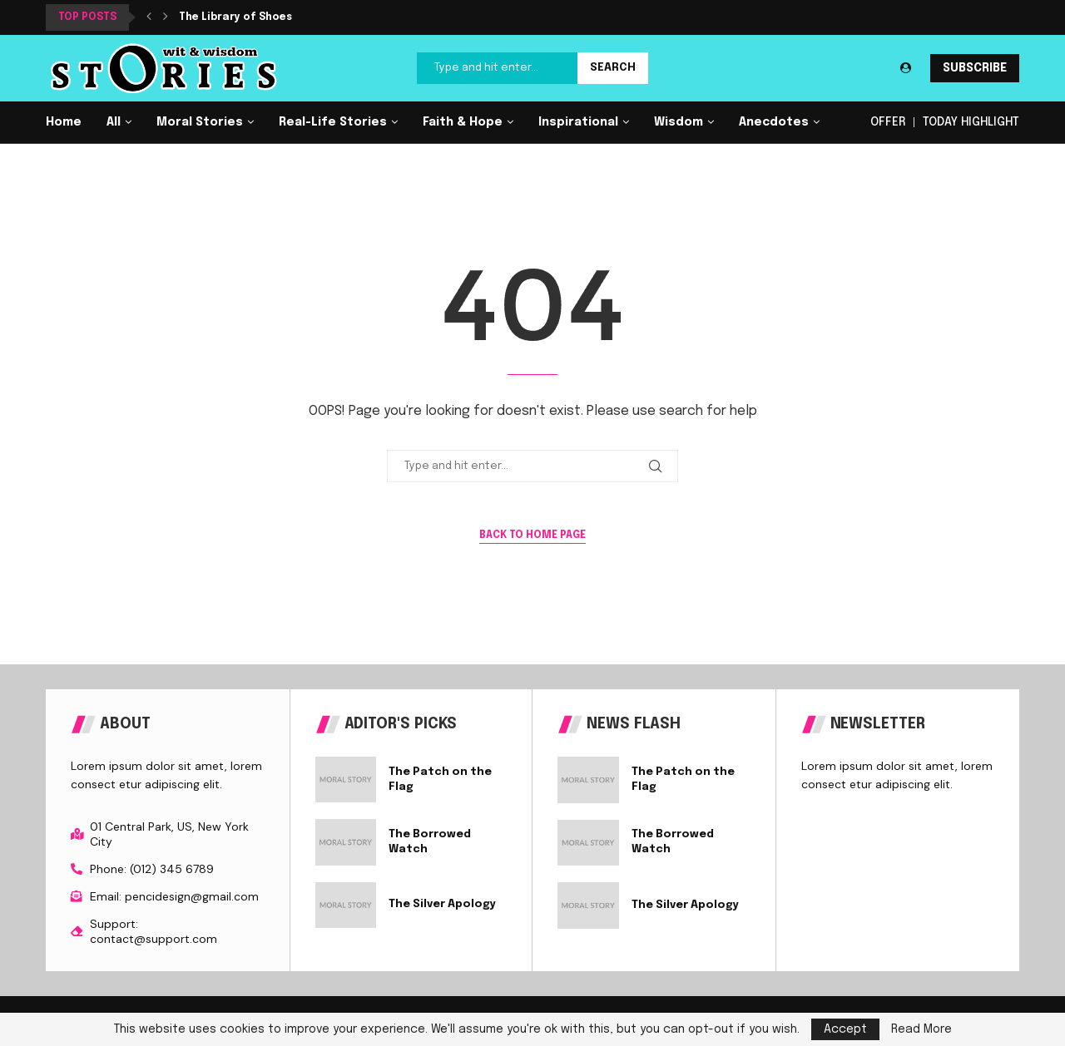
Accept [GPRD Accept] (845, 1029)
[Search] (532, 68)
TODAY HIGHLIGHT (971, 122)
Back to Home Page (532, 535)
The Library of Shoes (235, 17)
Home (64, 122)
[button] (149, 17)
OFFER (887, 122)
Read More (921, 1029)
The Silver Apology (442, 904)
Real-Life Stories (333, 122)
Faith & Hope (463, 122)
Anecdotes (774, 122)
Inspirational (578, 122)
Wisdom (678, 122)
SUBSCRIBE (975, 68)
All (113, 122)
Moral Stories (199, 122)
